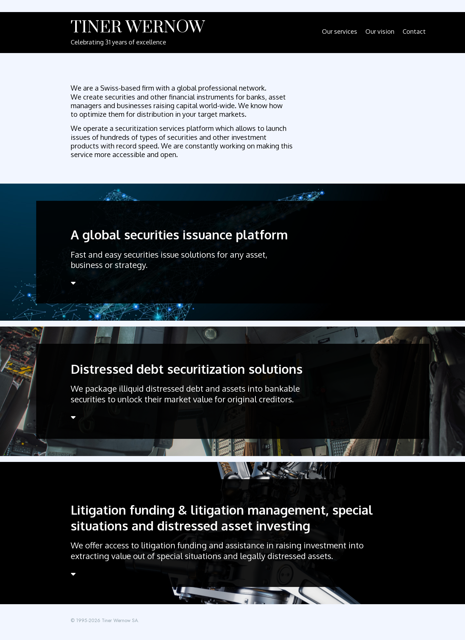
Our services (339, 31)
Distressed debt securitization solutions (187, 368)
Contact (414, 31)
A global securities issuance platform (179, 234)
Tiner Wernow (138, 27)
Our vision (379, 31)
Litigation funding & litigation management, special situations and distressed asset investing (222, 517)
